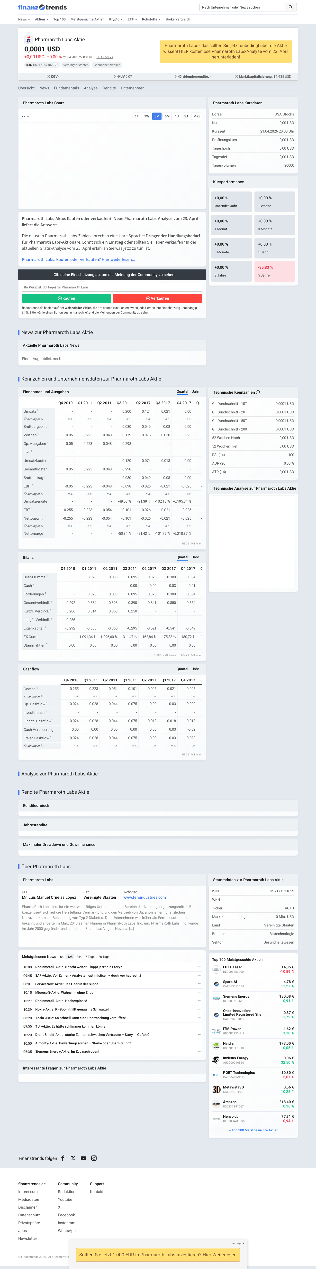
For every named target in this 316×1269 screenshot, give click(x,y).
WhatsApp (67, 1233)
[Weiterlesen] (198, 970)
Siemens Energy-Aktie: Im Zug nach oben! (68, 1054)
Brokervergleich (178, 19)
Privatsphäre (29, 1226)
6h (62, 959)
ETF (131, 19)
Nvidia (229, 1046)
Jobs (22, 1233)
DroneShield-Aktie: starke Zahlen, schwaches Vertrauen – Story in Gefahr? (93, 1037)
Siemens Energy (237, 999)
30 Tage (104, 959)
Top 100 (59, 19)
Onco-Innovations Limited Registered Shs (243, 1015)
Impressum (28, 1194)
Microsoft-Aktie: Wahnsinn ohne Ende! (65, 995)
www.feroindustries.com (145, 900)
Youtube (65, 1202)
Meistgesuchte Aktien (87, 19)
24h (79, 959)
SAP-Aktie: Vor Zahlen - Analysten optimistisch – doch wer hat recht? (89, 978)
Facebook (66, 1218)
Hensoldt (231, 1119)
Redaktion (66, 1194)
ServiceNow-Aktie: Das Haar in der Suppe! (68, 986)
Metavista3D (234, 1090)
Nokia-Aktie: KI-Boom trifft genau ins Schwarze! (72, 1012)
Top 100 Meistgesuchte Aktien (255, 1132)
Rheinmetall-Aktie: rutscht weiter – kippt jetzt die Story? (79, 969)
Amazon (230, 1105)
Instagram (66, 1226)
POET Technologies (239, 1075)
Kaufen (69, 299)
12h (70, 959)
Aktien (40, 19)
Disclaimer (27, 1210)
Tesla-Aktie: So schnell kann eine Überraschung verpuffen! (81, 1020)
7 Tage (90, 959)
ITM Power (232, 1031)
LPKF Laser (233, 970)
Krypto (114, 19)
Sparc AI (230, 984)
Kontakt (96, 1194)
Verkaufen (160, 299)
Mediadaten (28, 1202)
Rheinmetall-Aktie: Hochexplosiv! (62, 1003)
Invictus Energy (236, 1061)
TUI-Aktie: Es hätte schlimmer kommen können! (72, 1028)
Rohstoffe (149, 19)
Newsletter (27, 1241)
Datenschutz (29, 1218)
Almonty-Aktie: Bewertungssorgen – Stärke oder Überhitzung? (84, 1046)
